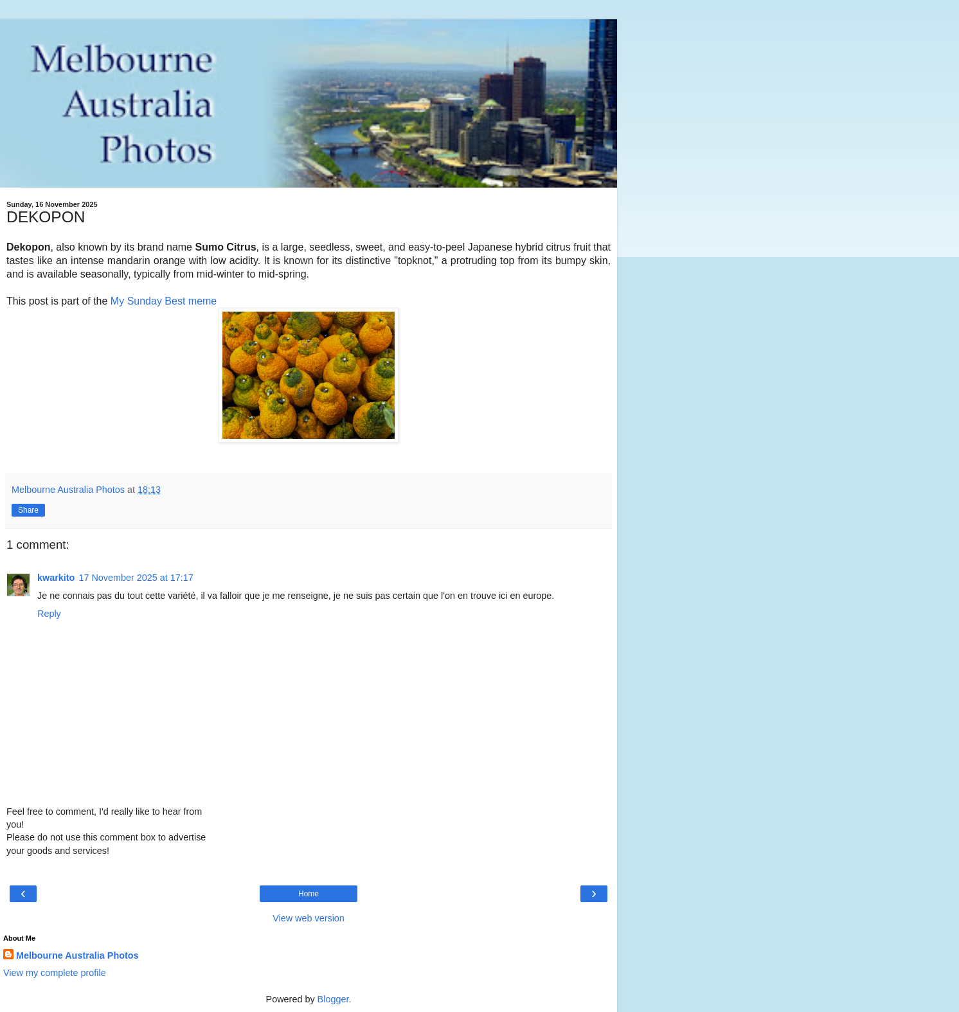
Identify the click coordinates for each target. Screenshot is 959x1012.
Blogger (333, 999)
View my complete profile (54, 973)
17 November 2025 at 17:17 (135, 578)
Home (308, 893)
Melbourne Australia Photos (77, 955)
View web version (309, 918)
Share (28, 510)
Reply (49, 613)
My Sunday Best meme (164, 301)
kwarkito (56, 578)
